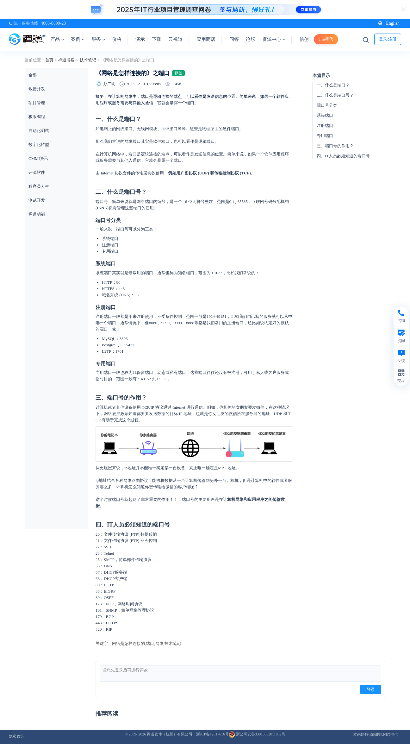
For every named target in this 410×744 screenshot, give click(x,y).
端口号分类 (327, 105)
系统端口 (325, 115)
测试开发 (36, 200)
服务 (98, 39)
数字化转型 (38, 144)
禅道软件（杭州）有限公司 (169, 734)
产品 (57, 39)
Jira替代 (326, 39)
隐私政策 (16, 736)
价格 (116, 39)
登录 (371, 689)
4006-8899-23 (53, 23)
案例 (77, 39)
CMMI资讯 (38, 158)
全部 (32, 75)
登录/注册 (388, 39)
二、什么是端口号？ (335, 95)
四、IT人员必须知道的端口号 (343, 156)
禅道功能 (36, 214)
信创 (304, 39)
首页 (49, 60)
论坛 (250, 39)
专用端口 (325, 135)
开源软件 (36, 172)
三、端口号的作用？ (335, 145)
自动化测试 (38, 130)
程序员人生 (38, 186)
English (389, 23)
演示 (140, 39)
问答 (234, 39)
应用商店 (205, 39)
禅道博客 (66, 60)
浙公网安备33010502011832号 (257, 734)
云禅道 (175, 39)
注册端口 (325, 125)
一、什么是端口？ (333, 85)
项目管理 (36, 102)
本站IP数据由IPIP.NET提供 (375, 734)
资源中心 (273, 39)
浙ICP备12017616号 (212, 734)
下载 (156, 39)
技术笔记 (88, 60)
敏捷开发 (36, 88)
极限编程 (36, 116)
